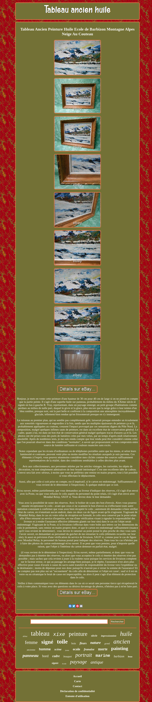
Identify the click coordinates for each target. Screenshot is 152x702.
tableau (40, 633)
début (25, 636)
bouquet (68, 656)
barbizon (119, 656)
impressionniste (108, 635)
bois (73, 643)
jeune (67, 650)
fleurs (83, 643)
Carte (77, 681)
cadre (56, 656)
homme (45, 649)
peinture (78, 634)
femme (31, 642)
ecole (76, 649)
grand (107, 643)
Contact (77, 686)
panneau (31, 655)
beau (130, 656)
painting (119, 648)
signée (55, 663)
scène (57, 649)
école (64, 663)
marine (103, 655)
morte (102, 649)
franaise (89, 649)
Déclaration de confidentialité (77, 691)
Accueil (77, 676)
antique (97, 662)
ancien (121, 641)
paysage (78, 662)
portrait (83, 655)
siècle (94, 635)
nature (95, 642)
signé (47, 642)
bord (45, 656)
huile (126, 633)
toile (62, 641)
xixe (59, 634)
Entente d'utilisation (77, 696)
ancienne (31, 649)
